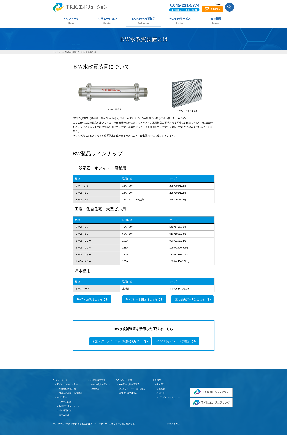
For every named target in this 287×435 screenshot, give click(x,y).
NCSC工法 (62, 397)
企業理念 (160, 384)
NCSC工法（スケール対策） (173, 341)
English (218, 4)
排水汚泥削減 (65, 410)
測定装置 (95, 389)
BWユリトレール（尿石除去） (133, 389)
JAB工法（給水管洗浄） (130, 384)
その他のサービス (180, 18)
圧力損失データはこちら (190, 299)
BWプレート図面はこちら (142, 299)
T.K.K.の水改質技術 (143, 18)
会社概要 (216, 18)
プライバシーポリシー (169, 397)
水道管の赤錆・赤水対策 (70, 393)
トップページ (71, 18)
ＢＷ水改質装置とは (100, 384)
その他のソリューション (68, 406)
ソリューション (107, 18)
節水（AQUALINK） (128, 393)
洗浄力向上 (64, 414)
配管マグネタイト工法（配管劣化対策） (117, 341)
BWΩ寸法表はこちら (90, 299)
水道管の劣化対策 (67, 389)
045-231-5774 (186, 5)
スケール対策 (65, 401)
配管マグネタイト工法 (67, 384)
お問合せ (215, 9)
